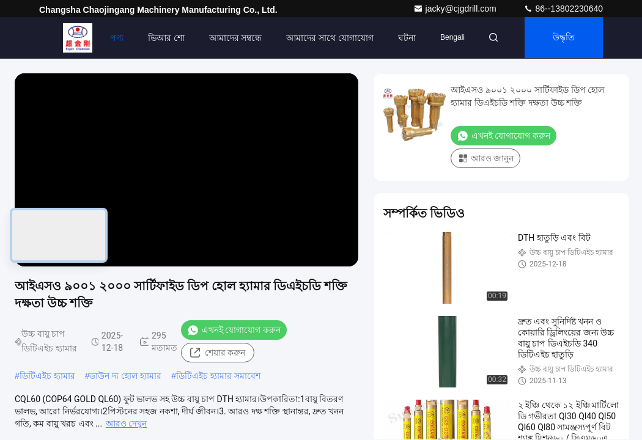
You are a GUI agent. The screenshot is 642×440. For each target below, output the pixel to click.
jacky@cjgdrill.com (456, 8)
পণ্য (112, 38)
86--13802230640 (563, 8)
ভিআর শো (162, 38)
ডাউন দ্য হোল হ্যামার (125, 376)
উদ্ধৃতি (563, 38)
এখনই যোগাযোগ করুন (234, 330)
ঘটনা (403, 38)
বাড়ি (73, 38)
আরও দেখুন (126, 423)
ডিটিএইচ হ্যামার (47, 376)
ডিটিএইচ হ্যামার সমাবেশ (218, 376)
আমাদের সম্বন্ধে (231, 38)
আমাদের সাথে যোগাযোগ (326, 38)
